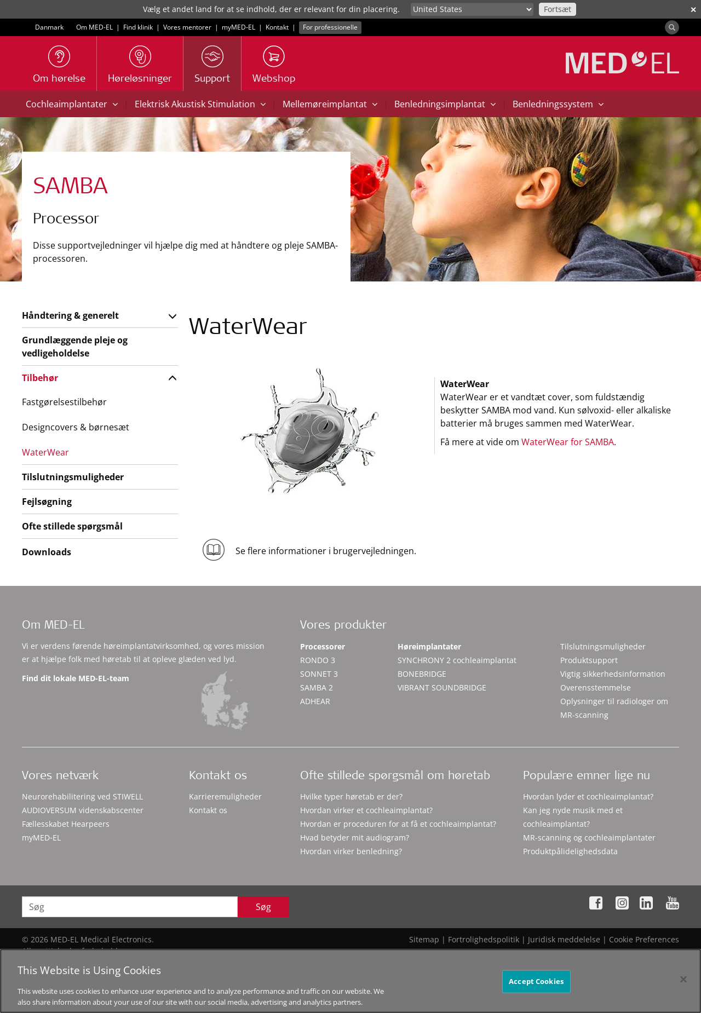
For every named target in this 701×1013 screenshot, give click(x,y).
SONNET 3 (319, 674)
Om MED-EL (94, 27)
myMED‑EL (238, 27)
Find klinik (138, 27)
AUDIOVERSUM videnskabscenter (82, 810)
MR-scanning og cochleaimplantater (589, 837)
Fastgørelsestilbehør (64, 402)
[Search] (672, 27)
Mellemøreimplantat (330, 104)
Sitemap (424, 939)
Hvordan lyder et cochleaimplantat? (588, 796)
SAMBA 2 (316, 687)
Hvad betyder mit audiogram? (354, 837)
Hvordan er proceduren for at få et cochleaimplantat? (398, 824)
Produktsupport (589, 660)
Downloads (46, 552)
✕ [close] (693, 9)
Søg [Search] (263, 907)
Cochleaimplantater (72, 104)
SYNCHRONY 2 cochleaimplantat (457, 660)
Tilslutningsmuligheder (73, 477)
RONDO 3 (317, 660)
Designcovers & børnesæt (75, 427)
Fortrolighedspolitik (483, 939)
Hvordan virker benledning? (351, 851)
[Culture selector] (472, 9)
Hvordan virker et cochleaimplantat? (366, 810)
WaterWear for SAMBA (567, 442)
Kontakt (277, 27)
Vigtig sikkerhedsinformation (612, 674)
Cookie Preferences (644, 939)
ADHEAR (315, 701)
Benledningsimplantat (445, 104)
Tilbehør (40, 378)
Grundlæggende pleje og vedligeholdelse (75, 346)
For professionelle (330, 27)
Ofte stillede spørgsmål (72, 526)
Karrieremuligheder (225, 796)
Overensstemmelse (595, 687)
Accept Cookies (536, 994)
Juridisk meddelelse (564, 939)
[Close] (683, 993)
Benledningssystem (558, 104)
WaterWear (45, 452)
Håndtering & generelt (70, 315)
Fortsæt (557, 9)
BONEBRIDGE (422, 674)
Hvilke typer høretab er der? (351, 796)
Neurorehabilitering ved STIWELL (82, 796)
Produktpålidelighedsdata (570, 851)
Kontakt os (208, 810)
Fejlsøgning (47, 502)
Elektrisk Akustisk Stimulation (200, 104)
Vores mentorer (187, 27)
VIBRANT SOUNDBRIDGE (442, 687)
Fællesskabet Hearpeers (66, 824)
